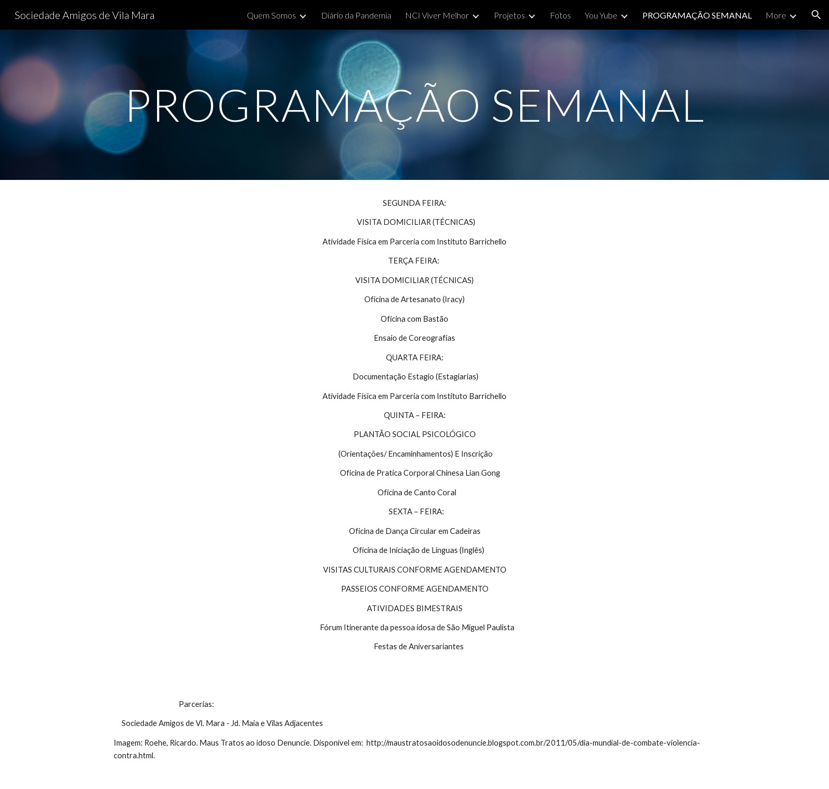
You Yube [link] (601, 15)
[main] (414, 104)
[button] (816, 15)
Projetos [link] (509, 15)
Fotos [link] (560, 15)
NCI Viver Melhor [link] (437, 15)
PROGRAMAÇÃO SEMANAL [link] (697, 15)
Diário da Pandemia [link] (356, 15)
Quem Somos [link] (271, 15)
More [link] (776, 15)
